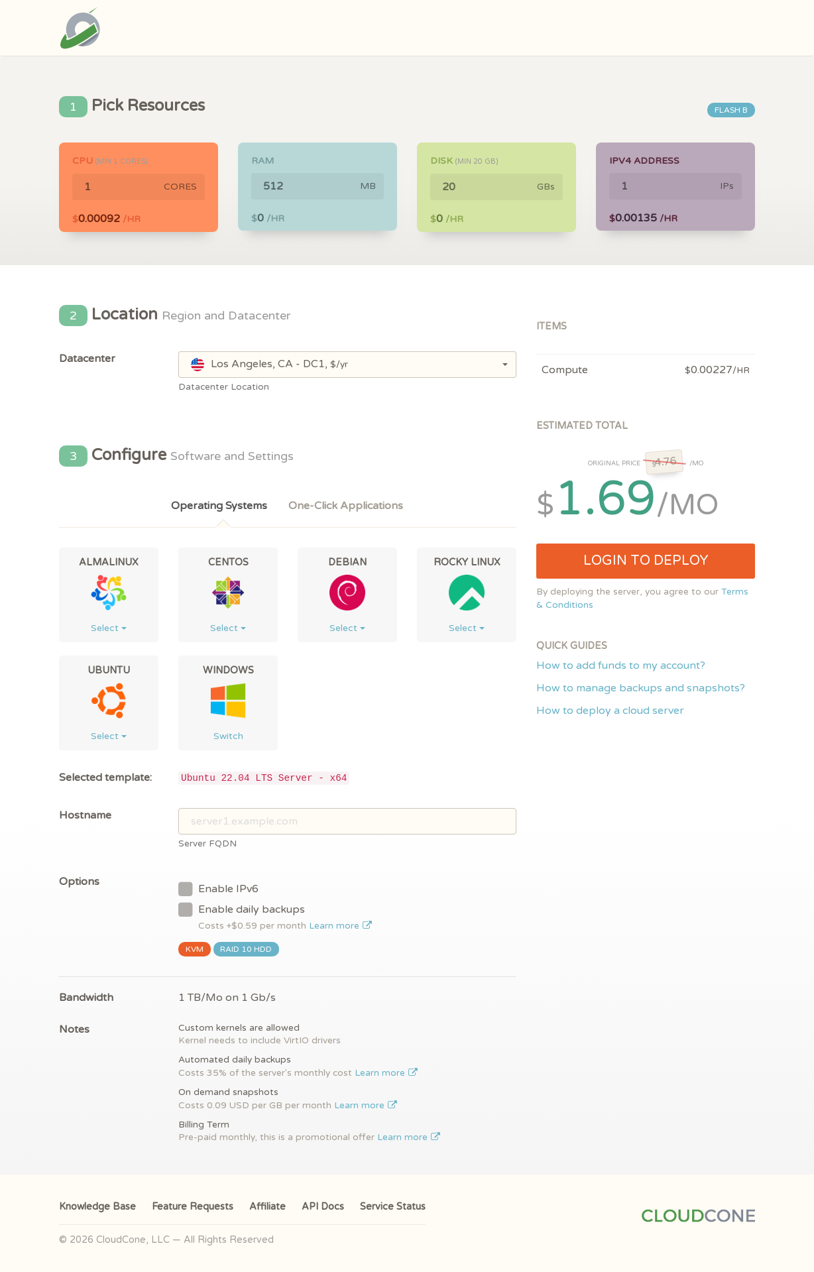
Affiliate (267, 1206)
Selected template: (105, 777)
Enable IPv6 (218, 888)
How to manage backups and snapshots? (640, 688)
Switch (228, 736)
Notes (74, 1029)
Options (79, 881)
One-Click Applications (345, 505)
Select (109, 628)
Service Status (393, 1206)
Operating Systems (219, 505)
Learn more (340, 926)
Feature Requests (192, 1206)
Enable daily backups (275, 916)
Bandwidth (86, 997)
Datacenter (87, 358)
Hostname (85, 815)
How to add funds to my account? (620, 665)
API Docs (323, 1206)
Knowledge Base (97, 1206)
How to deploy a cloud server (610, 710)
